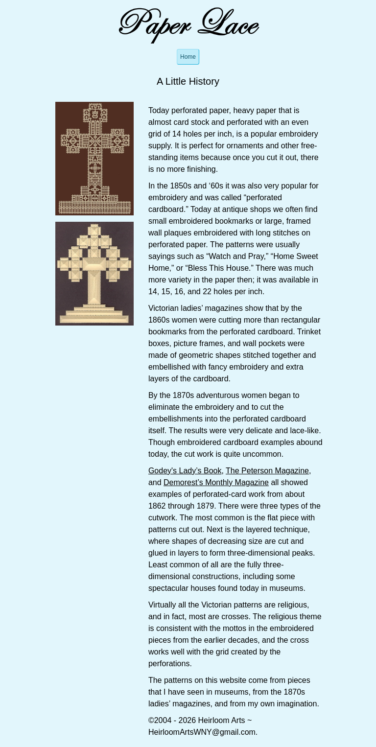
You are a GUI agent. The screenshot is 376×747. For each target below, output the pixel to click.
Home (188, 56)
